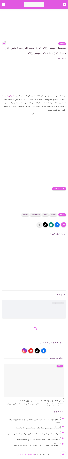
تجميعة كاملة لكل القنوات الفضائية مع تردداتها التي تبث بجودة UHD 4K (37, 445)
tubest (45, 214)
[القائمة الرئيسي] (64, 4)
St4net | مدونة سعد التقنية (26, 455)
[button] (57, 224)
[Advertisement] (34, 27)
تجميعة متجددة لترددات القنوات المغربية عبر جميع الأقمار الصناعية (39, 440)
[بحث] (3, 4)
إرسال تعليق (58, 303)
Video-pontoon (35, 214)
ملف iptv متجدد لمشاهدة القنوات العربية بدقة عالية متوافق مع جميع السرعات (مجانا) (35, 421)
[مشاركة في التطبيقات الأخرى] (39, 224)
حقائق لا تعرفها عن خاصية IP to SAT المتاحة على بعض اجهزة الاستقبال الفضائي (34, 434)
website (25, 214)
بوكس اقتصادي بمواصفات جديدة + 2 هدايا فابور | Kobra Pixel (40, 401)
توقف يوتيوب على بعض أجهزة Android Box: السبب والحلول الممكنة (38, 428)
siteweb (62, 43)
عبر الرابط (10, 96)
